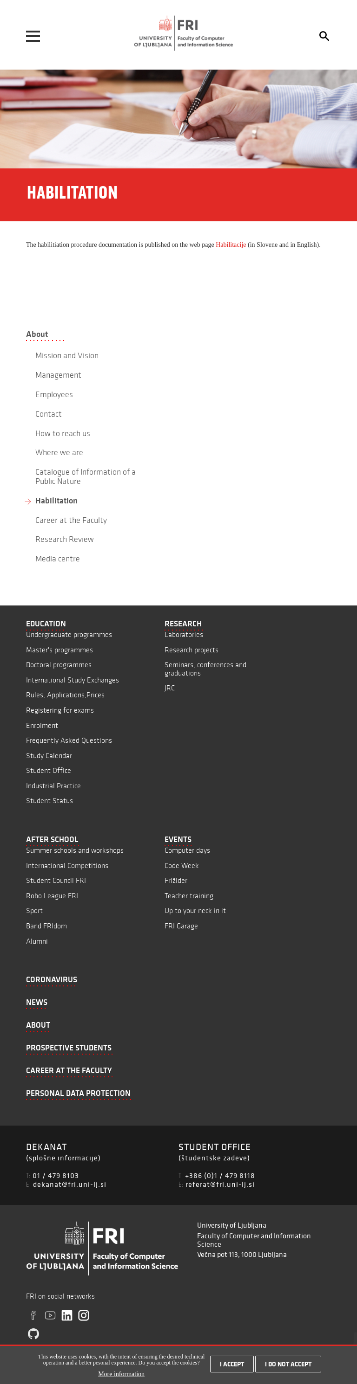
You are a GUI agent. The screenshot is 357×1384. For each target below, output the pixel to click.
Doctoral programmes (59, 664)
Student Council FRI (56, 880)
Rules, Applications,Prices (65, 694)
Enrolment (42, 725)
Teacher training (189, 895)
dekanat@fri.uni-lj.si (69, 1184)
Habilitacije (231, 244)
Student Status (49, 800)
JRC (170, 687)
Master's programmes (59, 649)
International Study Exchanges (72, 680)
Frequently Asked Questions (69, 740)
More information (121, 1374)
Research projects (191, 649)
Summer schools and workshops (75, 850)
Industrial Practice (53, 785)
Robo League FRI (52, 895)
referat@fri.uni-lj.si (220, 1184)
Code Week (182, 865)
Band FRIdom (46, 925)
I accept (232, 1364)
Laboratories (184, 634)
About (37, 334)
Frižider (176, 880)
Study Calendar (49, 755)
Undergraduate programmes (69, 634)
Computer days (187, 850)
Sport (34, 910)
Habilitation (56, 500)
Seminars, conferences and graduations (205, 668)
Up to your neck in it (195, 910)
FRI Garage (181, 925)
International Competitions (67, 865)
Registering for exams (60, 710)
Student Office (48, 770)
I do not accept (288, 1364)
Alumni (37, 941)
